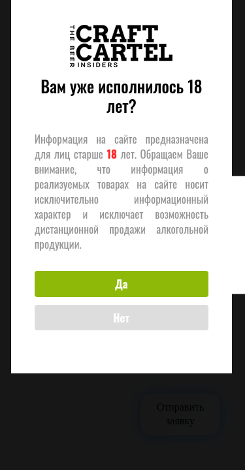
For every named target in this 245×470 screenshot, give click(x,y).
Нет (120, 324)
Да (119, 291)
